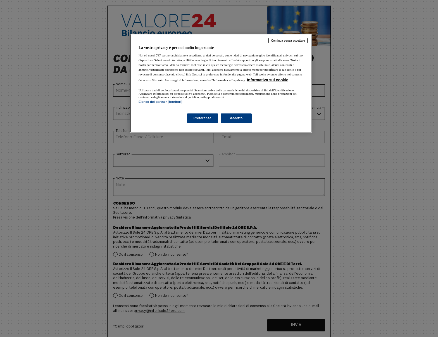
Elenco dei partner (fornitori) (160, 101)
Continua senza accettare (288, 40)
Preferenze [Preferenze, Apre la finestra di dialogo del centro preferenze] (202, 118)
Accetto (236, 118)
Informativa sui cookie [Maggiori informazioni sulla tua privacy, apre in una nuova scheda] (267, 80)
